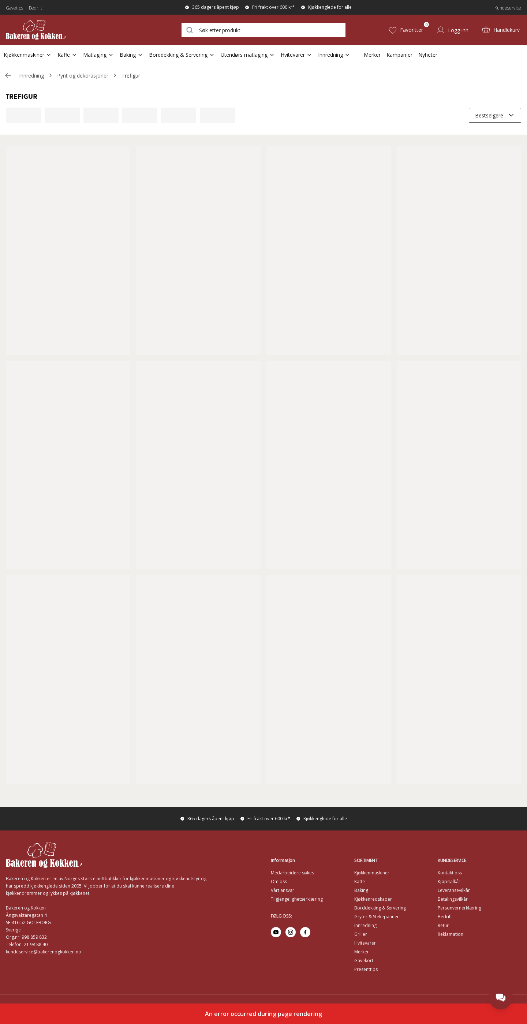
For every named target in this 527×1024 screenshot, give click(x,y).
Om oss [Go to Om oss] (279, 881)
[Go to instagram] (290, 932)
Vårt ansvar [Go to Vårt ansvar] (282, 890)
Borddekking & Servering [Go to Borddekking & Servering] (380, 908)
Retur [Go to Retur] (443, 925)
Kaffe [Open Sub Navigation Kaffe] (67, 54)
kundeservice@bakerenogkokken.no (43, 952)
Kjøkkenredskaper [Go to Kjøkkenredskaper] (373, 899)
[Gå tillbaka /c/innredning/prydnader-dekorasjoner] (8, 75)
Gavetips (14, 8)
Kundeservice (507, 8)
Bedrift (35, 8)
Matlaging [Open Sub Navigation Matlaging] (98, 54)
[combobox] (263, 30)
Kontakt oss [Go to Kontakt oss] (450, 873)
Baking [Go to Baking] (361, 890)
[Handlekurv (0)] (501, 30)
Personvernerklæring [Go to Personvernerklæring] (459, 908)
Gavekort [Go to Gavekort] (363, 960)
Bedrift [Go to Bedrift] (445, 917)
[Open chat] (500, 997)
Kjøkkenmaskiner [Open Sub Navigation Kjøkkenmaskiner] (28, 54)
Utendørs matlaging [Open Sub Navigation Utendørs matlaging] (248, 54)
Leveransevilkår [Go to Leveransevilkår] (454, 890)
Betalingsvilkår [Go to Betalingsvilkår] (453, 899)
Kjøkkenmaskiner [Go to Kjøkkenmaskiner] (371, 873)
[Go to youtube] (276, 932)
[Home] (49, 30)
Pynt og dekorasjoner (82, 75)
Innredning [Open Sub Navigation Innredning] (334, 54)
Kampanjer (399, 54)
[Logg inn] (452, 30)
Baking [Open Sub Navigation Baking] (131, 54)
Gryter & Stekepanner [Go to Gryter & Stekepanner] (376, 917)
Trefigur (131, 75)
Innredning (31, 75)
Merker (372, 54)
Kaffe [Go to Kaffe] (359, 881)
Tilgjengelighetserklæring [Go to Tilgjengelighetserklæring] (297, 899)
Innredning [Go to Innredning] (365, 925)
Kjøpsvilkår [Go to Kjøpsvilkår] (449, 881)
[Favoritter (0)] (405, 30)
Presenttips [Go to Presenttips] (366, 969)
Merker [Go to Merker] (361, 952)
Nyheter (427, 54)
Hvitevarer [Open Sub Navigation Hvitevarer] (296, 54)
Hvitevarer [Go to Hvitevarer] (365, 943)
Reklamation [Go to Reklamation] (450, 934)
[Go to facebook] (305, 932)
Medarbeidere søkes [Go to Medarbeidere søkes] (292, 873)
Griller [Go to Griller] (360, 934)
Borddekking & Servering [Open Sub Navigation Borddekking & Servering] (182, 54)
